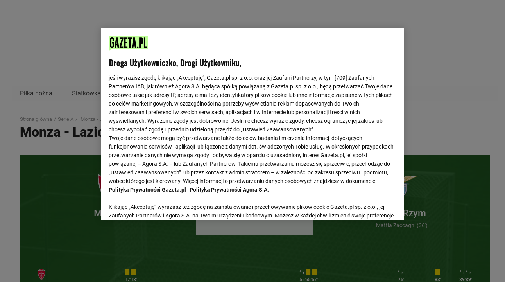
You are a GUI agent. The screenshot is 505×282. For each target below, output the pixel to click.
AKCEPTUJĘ (369, 204)
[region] (252, 123)
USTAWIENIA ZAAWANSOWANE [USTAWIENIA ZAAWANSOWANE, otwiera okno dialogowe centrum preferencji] (160, 204)
